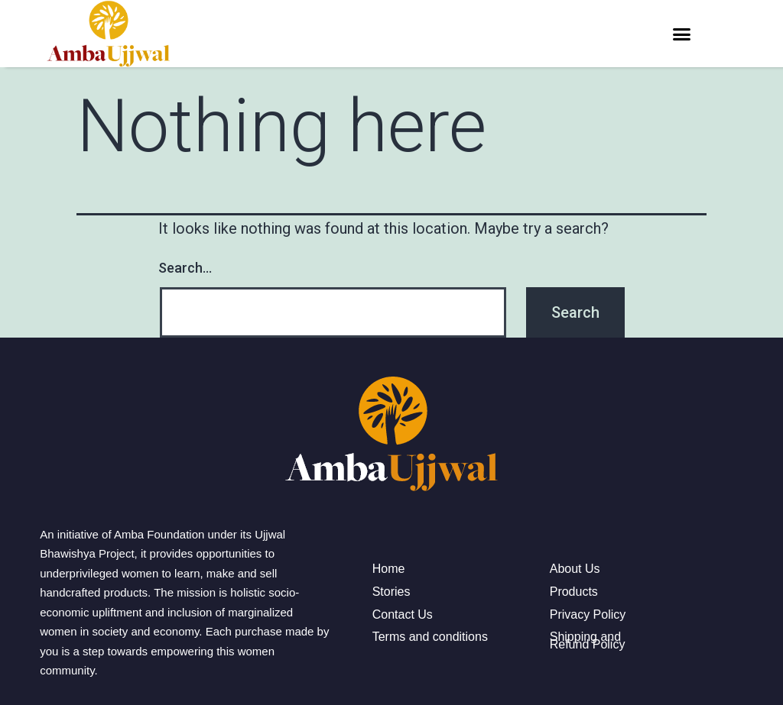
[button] (681, 33)
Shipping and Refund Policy (587, 640)
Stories (391, 592)
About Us (575, 569)
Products (574, 592)
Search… (185, 268)
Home (388, 569)
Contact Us (402, 615)
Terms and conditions (430, 637)
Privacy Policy (588, 615)
